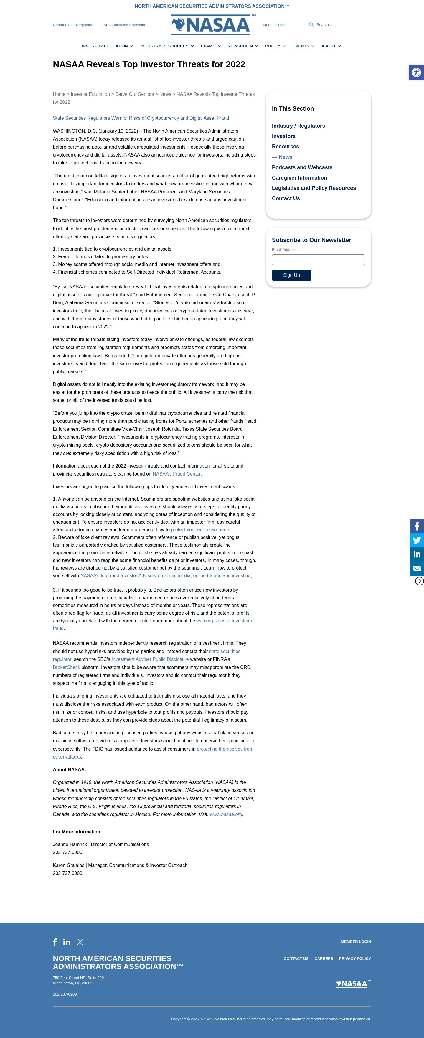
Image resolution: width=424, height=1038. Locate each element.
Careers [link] (323, 958)
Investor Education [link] (108, 46)
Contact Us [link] (286, 198)
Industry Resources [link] (167, 46)
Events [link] (304, 46)
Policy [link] (275, 46)
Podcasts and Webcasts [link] (302, 167)
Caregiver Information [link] (299, 178)
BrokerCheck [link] (66, 667)
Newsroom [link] (243, 46)
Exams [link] (211, 46)
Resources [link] (285, 146)
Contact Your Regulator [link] (73, 25)
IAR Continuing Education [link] (124, 25)
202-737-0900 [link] (65, 994)
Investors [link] (284, 136)
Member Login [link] (275, 25)
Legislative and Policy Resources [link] (314, 188)
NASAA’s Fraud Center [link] (176, 473)
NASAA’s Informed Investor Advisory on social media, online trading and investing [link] (165, 575)
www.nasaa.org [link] (226, 814)
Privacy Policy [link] (355, 958)
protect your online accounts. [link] (201, 529)
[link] (416, 72)
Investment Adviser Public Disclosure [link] (150, 659)
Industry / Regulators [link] (298, 126)
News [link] (165, 94)
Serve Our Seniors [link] (134, 94)
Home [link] (59, 94)
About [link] (331, 46)
